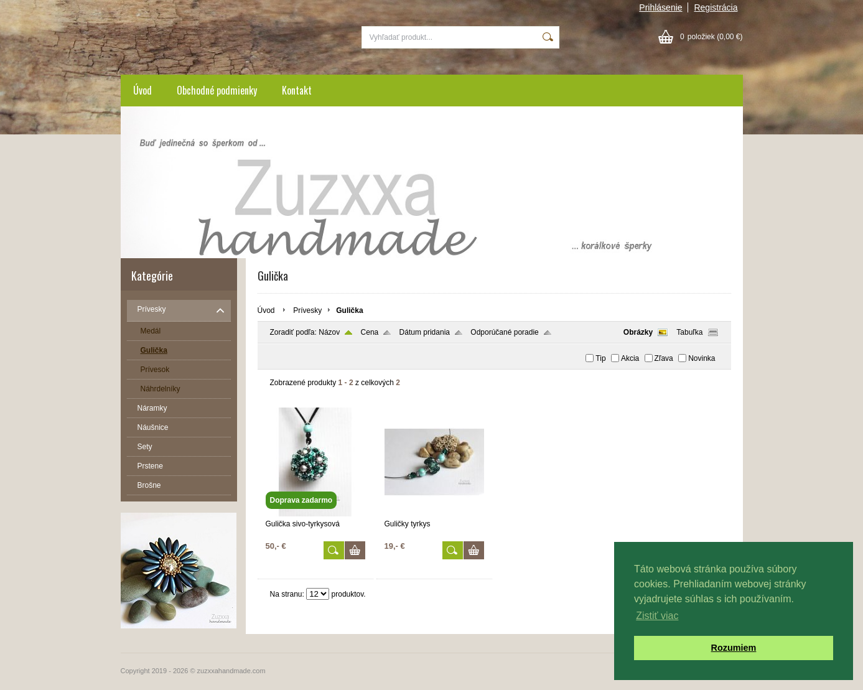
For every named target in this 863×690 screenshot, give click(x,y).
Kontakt (297, 90)
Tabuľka (689, 332)
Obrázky (638, 332)
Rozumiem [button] (734, 648)
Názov (329, 332)
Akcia (630, 358)
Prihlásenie (660, 7)
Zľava (664, 358)
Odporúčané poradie (504, 332)
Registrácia (715, 7)
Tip (600, 358)
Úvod (142, 90)
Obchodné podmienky (217, 90)
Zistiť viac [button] (657, 615)
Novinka (701, 358)
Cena (370, 332)
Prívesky (307, 310)
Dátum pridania (424, 332)
